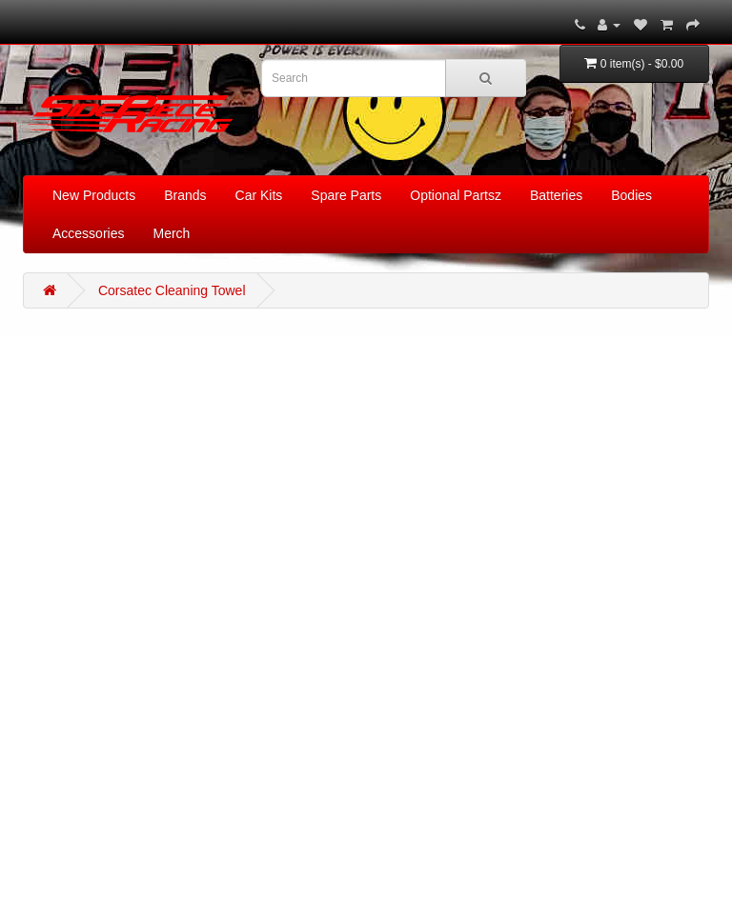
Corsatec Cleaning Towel (172, 290)
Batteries (556, 195)
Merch (171, 233)
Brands (185, 195)
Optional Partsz (455, 195)
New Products (93, 195)
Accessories (88, 233)
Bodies (631, 195)
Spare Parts (346, 195)
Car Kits (259, 195)
